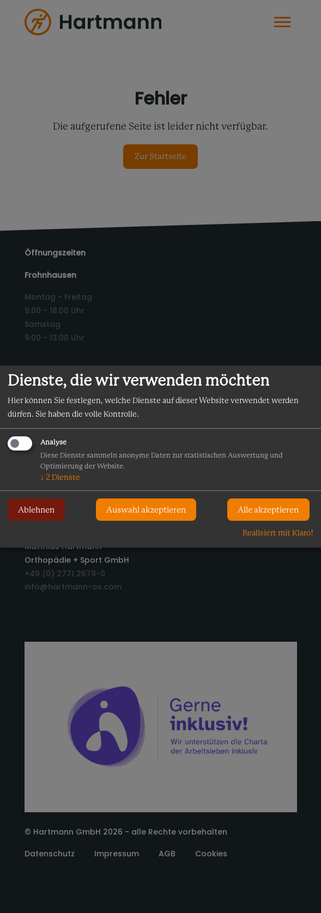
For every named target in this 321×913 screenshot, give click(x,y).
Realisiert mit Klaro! (278, 532)
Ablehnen (36, 510)
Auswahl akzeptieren (146, 510)
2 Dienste (60, 477)
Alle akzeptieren (268, 510)
